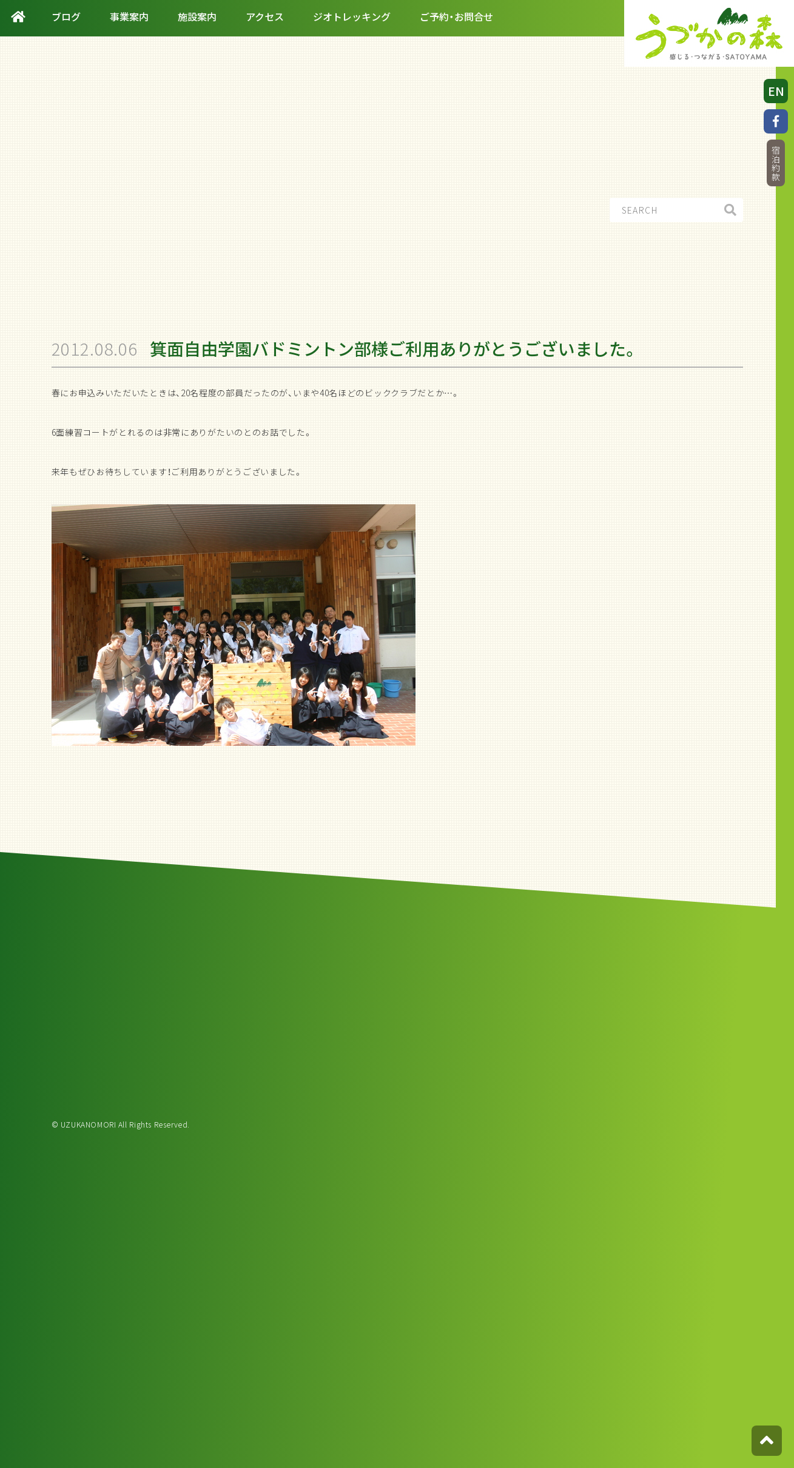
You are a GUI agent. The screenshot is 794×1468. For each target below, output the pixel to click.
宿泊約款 (776, 163)
